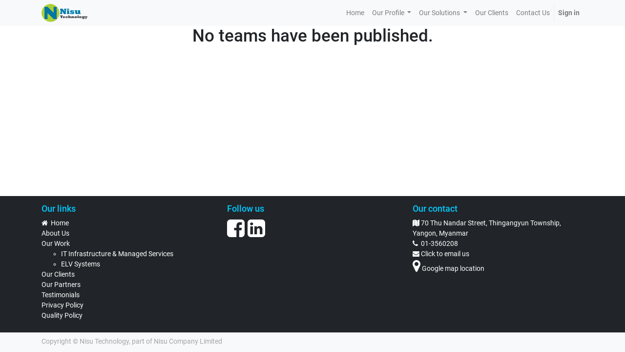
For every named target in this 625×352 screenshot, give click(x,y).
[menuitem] (355, 13)
